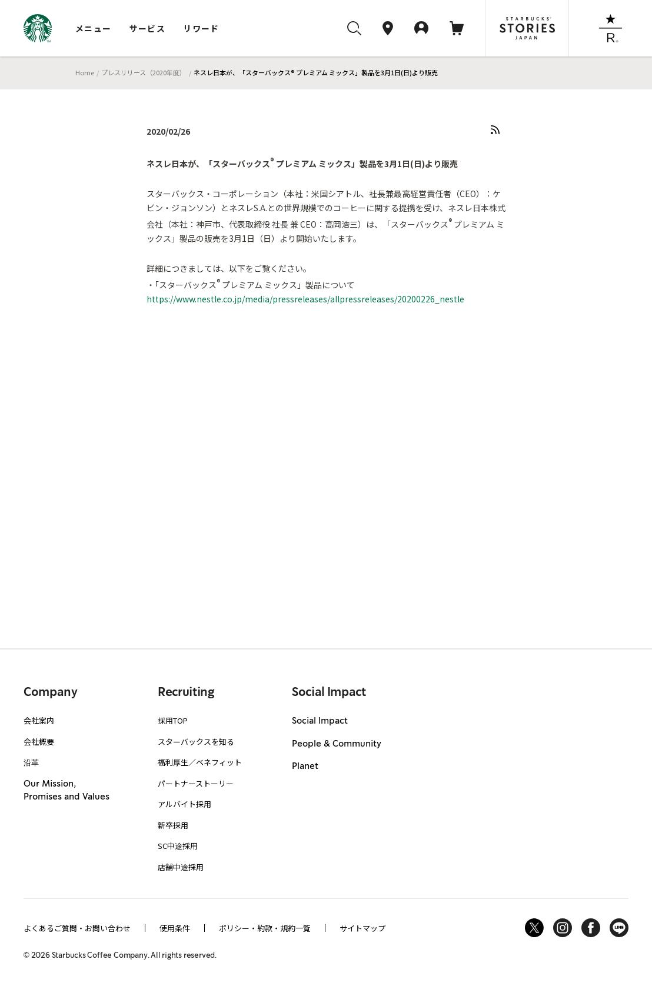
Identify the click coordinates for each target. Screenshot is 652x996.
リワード (201, 28)
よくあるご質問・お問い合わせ (77, 928)
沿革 (31, 762)
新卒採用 (173, 825)
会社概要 (39, 741)
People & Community (336, 744)
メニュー (93, 28)
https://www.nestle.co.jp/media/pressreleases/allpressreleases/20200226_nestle (305, 299)
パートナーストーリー (196, 783)
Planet (305, 766)
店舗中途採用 (181, 866)
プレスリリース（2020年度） (143, 72)
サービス (147, 28)
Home (84, 72)
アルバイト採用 (184, 804)
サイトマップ (362, 928)
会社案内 (39, 720)
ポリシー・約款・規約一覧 (265, 928)
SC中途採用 (178, 845)
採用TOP (173, 720)
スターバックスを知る (196, 741)
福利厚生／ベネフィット (200, 762)
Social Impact (320, 721)
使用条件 (174, 928)
